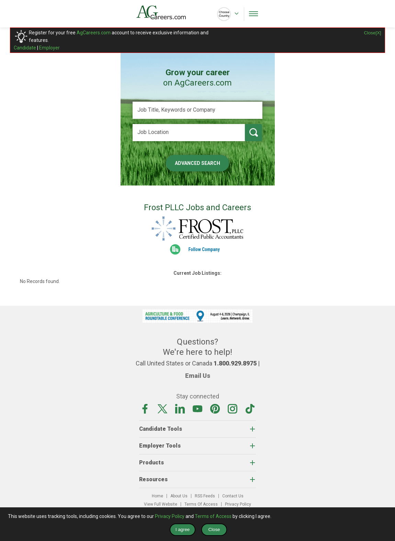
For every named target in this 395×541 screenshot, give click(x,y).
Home (157, 496)
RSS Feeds (205, 496)
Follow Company (204, 249)
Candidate (25, 47)
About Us (179, 496)
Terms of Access (213, 516)
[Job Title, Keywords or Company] (197, 110)
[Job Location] (189, 132)
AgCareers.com (94, 32)
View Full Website (160, 504)
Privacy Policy (238, 504)
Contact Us (233, 496)
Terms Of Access (201, 504)
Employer (49, 47)
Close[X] (372, 32)
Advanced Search (197, 163)
